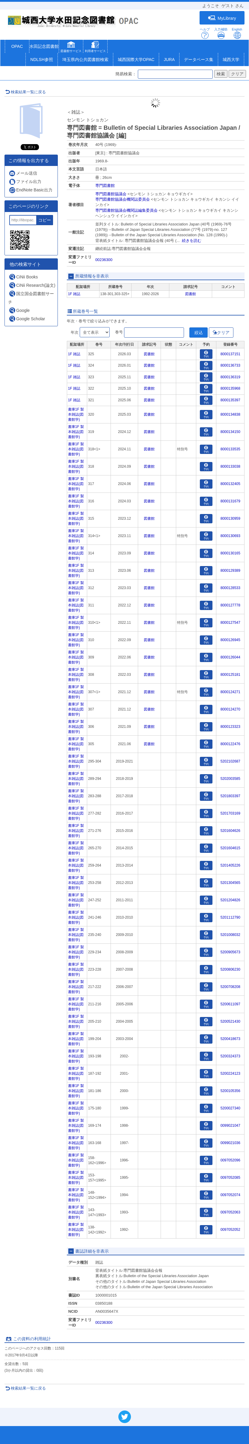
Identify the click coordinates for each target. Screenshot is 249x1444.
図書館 (190, 294)
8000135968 (230, 388)
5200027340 (230, 1108)
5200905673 (230, 952)
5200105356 (230, 1091)
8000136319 (230, 377)
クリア (221, 332)
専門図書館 (105, 185)
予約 (206, 354)
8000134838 (230, 414)
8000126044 (230, 657)
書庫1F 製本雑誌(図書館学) (76, 414)
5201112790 (230, 917)
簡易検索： (125, 73)
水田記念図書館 (44, 46)
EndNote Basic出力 (30, 190)
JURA (169, 59)
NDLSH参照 (41, 59)
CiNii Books (23, 277)
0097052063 (230, 1212)
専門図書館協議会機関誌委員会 (122, 199)
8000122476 (230, 744)
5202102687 (230, 761)
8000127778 (230, 605)
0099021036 (230, 1143)
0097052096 (230, 1160)
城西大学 (231, 59)
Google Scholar (27, 318)
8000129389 (230, 570)
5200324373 (230, 1056)
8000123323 (230, 727)
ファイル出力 (25, 182)
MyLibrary (222, 18)
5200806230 (230, 969)
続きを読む (191, 240)
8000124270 (230, 709)
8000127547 (230, 622)
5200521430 (230, 1021)
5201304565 (230, 883)
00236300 (103, 259)
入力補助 (220, 33)
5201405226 (230, 865)
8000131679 (230, 501)
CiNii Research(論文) (32, 285)
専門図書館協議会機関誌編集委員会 (126, 210)
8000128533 (230, 588)
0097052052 (230, 1230)
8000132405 (230, 484)
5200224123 (230, 1073)
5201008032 (230, 935)
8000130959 (230, 518)
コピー (44, 220)
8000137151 (230, 354)
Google (19, 310)
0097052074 (230, 1195)
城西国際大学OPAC (136, 59)
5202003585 (230, 779)
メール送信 (23, 173)
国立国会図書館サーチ (31, 297)
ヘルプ (205, 33)
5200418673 (230, 1039)
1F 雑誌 (74, 294)
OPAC (17, 46)
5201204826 (230, 900)
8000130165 (230, 553)
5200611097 (230, 1004)
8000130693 (230, 536)
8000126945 (230, 640)
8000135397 (230, 400)
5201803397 (230, 796)
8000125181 (230, 675)
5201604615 (230, 848)
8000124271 (230, 692)
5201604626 (230, 831)
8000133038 (230, 466)
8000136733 (230, 365)
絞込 (198, 332)
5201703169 (230, 813)
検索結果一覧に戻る (25, 92)
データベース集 (198, 59)
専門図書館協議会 (110, 194)
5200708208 (230, 987)
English (237, 33)
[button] (71, 47)
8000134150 (230, 432)
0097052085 (230, 1177)
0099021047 (230, 1125)
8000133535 (230, 449)
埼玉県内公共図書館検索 (85, 59)
